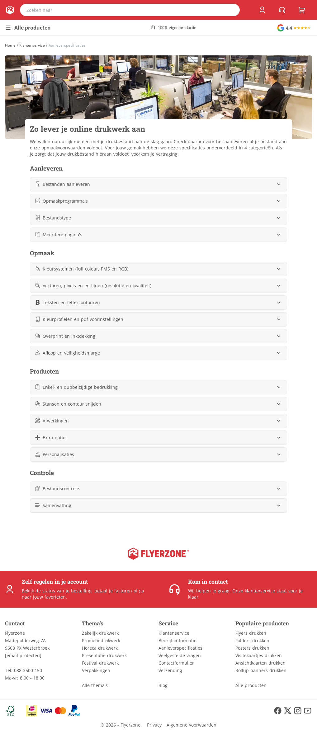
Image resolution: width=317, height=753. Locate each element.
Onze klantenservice (253, 591)
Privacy (154, 725)
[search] (231, 10)
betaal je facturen (113, 591)
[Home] (10, 45)
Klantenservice (32, 45)
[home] (10, 10)
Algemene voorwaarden (191, 725)
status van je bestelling (67, 591)
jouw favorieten (49, 597)
